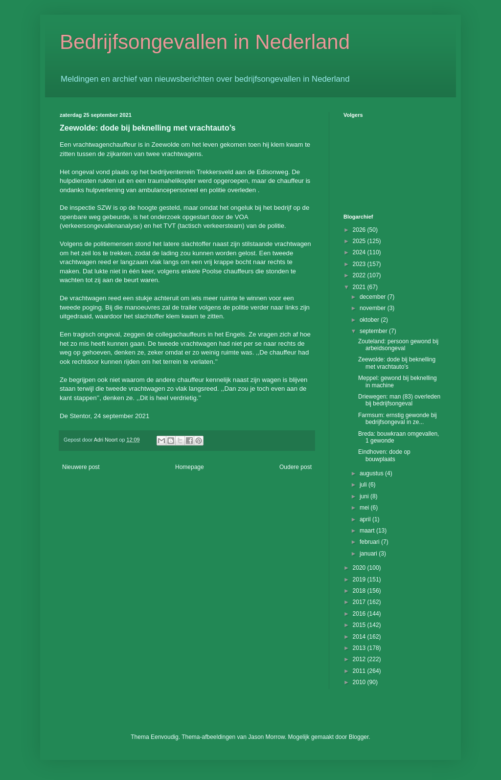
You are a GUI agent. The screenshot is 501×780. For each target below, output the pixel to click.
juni (365, 496)
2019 (360, 579)
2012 (360, 659)
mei (365, 507)
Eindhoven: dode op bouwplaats (384, 455)
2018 (360, 590)
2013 (360, 648)
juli (364, 484)
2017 (360, 602)
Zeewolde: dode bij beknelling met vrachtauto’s (396, 363)
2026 (360, 229)
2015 (360, 625)
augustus (372, 473)
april (366, 519)
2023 (360, 264)
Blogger (359, 737)
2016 (360, 613)
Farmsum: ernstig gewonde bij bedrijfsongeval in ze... (397, 418)
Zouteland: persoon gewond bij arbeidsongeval (398, 345)
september (374, 331)
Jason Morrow (266, 737)
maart (368, 530)
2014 (360, 636)
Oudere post (295, 467)
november (373, 308)
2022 (360, 275)
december (373, 296)
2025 (360, 241)
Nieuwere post (81, 467)
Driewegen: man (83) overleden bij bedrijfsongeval (399, 400)
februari (370, 541)
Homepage (189, 467)
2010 (360, 682)
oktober (370, 319)
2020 (360, 567)
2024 (360, 252)
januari (369, 553)
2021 (360, 287)
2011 (360, 671)
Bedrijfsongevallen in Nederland (205, 41)
